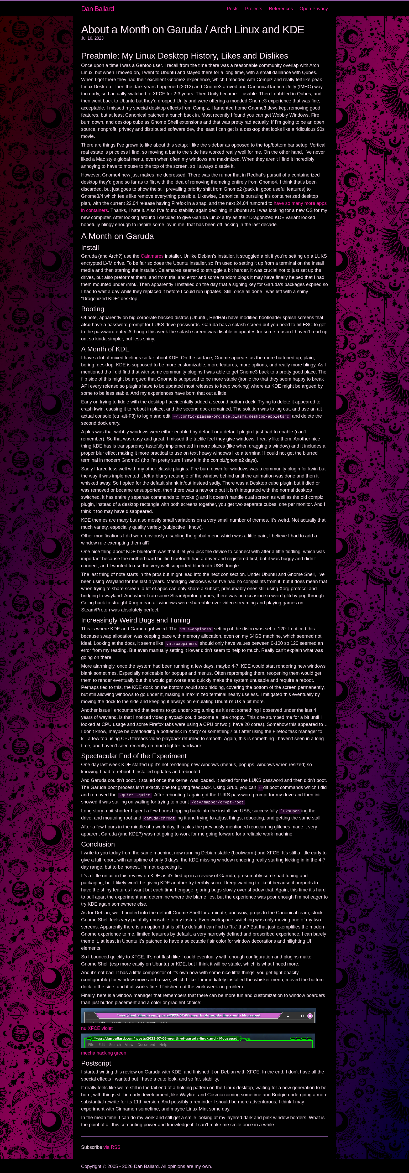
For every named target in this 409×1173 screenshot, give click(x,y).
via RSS (111, 1146)
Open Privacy (314, 8)
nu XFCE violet (97, 1027)
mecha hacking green (103, 1052)
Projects (253, 8)
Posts (233, 8)
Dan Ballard (97, 9)
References (281, 8)
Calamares (152, 256)
